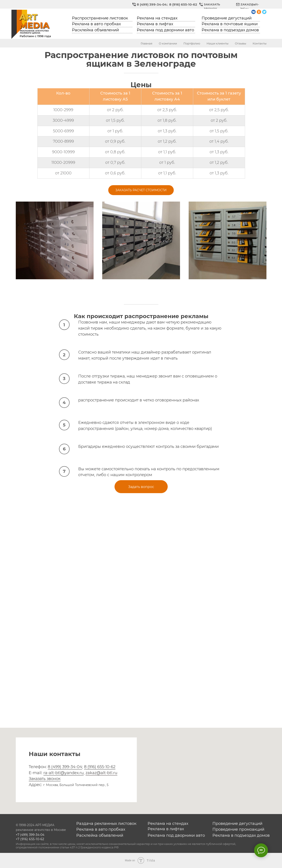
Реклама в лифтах (155, 24)
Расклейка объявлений (95, 30)
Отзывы (240, 43)
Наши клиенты (217, 43)
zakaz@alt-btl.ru (101, 772)
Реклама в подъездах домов (230, 30)
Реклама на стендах (157, 18)
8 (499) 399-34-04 (152, 4)
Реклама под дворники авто (165, 30)
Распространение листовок (100, 18)
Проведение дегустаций (227, 18)
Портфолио (191, 43)
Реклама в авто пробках (96, 24)
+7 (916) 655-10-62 (30, 839)
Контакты (259, 43)
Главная (146, 43)
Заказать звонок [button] (45, 778)
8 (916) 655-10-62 (183, 4)
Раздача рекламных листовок (106, 823)
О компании (168, 43)
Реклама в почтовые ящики (230, 24)
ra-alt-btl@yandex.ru (63, 772)
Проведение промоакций (238, 829)
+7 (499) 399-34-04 (30, 835)
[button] (201, 4)
